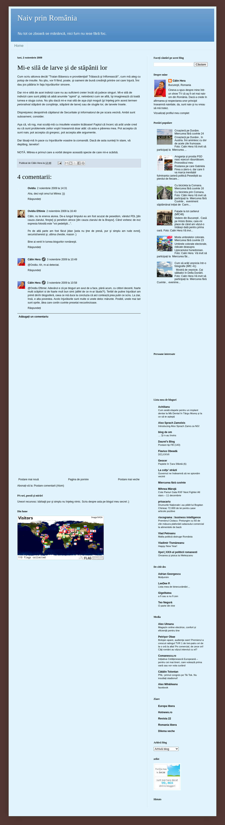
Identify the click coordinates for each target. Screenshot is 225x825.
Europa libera (166, 706)
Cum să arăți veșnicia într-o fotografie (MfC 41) (190, 265)
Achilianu (164, 406)
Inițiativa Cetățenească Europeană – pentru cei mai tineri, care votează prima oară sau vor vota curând (180, 662)
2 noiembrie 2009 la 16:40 (62, 211)
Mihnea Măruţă (167, 488)
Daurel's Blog (166, 441)
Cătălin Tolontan (168, 671)
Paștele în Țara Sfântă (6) (172, 464)
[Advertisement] (79, 446)
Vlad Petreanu (166, 533)
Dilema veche (166, 731)
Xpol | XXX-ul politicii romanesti (177, 552)
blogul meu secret (116, 501)
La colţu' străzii (167, 470)
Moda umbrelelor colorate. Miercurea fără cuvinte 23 (190, 239)
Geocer (162, 460)
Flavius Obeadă (167, 451)
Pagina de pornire (78, 479)
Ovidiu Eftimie (36, 211)
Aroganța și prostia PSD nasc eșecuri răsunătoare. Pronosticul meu (189, 159)
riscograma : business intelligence (179, 517)
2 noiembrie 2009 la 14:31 (52, 188)
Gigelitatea (164, 592)
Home (19, 45)
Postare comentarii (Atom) (49, 485)
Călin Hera (34, 259)
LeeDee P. (164, 583)
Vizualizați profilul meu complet (171, 113)
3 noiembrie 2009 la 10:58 (62, 282)
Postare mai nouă (28, 479)
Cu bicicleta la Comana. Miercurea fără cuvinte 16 (189, 187)
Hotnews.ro (165, 712)
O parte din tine (166, 605)
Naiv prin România (47, 18)
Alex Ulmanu (166, 624)
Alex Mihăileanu (168, 684)
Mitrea (31, 152)
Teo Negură (165, 602)
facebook (163, 687)
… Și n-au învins (167, 435)
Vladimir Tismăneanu (171, 542)
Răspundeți (34, 199)
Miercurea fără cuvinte (172, 482)
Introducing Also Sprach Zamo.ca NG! (178, 426)
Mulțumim (163, 577)
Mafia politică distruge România (175, 536)
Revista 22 (164, 718)
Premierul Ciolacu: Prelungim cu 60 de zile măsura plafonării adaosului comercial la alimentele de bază (181, 523)
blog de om (165, 432)
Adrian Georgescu (169, 573)
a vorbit (58, 152)
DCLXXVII (163, 454)
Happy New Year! (167, 546)
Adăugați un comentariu (33, 316)
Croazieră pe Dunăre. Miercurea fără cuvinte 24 (189, 132)
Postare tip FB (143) (169, 445)
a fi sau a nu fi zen (168, 596)
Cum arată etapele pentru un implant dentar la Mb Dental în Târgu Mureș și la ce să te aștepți (180, 413)
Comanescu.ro (167, 655)
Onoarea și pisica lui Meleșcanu (175, 555)
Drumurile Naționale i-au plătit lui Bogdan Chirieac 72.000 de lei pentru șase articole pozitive (180, 508)
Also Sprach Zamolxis (171, 422)
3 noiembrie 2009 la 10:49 (62, 259)
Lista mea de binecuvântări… (174, 586)
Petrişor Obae (166, 636)
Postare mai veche (129, 479)
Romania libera (167, 724)
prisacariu (164, 501)
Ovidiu (32, 188)
